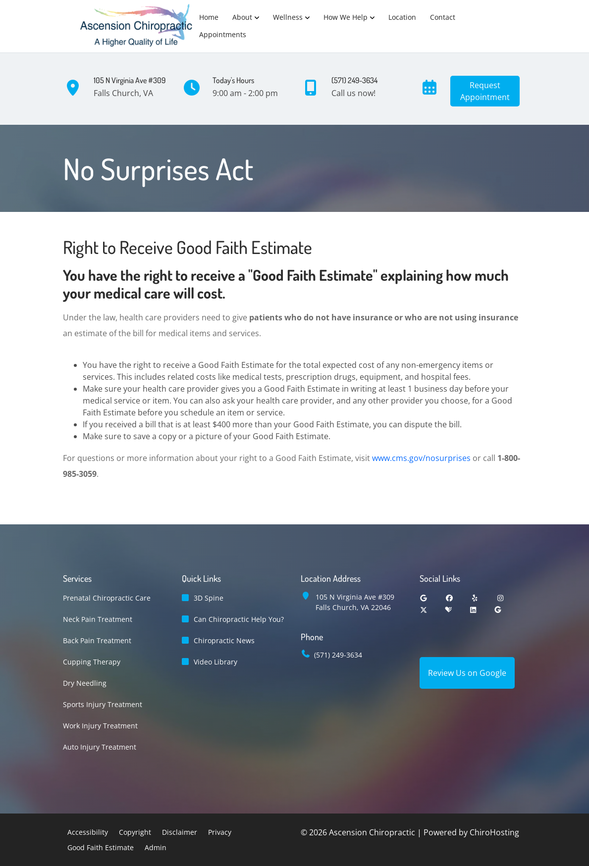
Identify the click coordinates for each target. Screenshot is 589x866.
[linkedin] (473, 610)
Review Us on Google (467, 672)
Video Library (215, 661)
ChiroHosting (494, 832)
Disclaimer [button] (179, 832)
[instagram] (500, 598)
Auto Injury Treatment (99, 747)
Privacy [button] (219, 832)
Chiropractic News (224, 640)
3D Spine (208, 598)
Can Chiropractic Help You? (239, 619)
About (242, 17)
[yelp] (475, 598)
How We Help (345, 17)
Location (402, 17)
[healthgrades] (448, 610)
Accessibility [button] (87, 832)
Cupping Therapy (91, 661)
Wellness (288, 17)
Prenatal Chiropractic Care (107, 598)
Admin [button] (155, 847)
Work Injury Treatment (100, 725)
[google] (424, 598)
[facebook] (449, 598)
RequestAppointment (485, 91)
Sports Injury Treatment (102, 704)
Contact (442, 17)
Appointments (222, 34)
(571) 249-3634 (338, 655)
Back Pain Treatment (97, 640)
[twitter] (424, 610)
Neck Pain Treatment (97, 619)
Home (208, 17)
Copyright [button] (135, 832)
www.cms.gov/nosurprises (421, 458)
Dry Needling (85, 683)
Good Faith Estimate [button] (100, 847)
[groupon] (497, 610)
